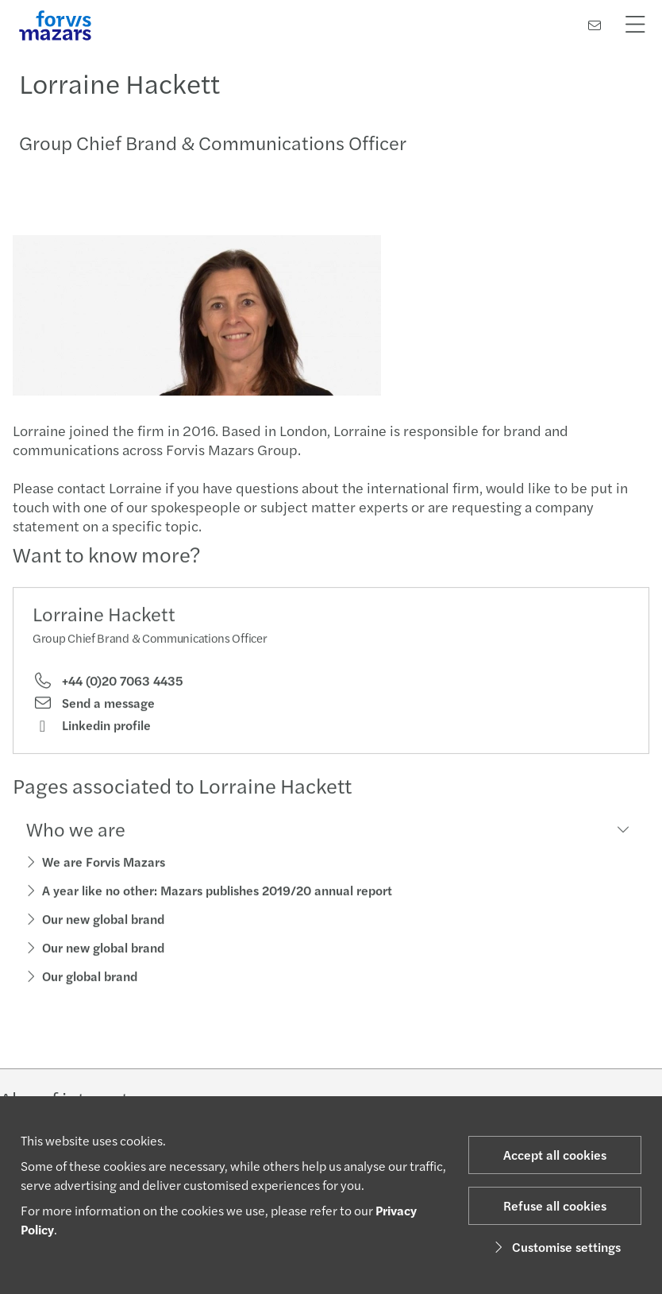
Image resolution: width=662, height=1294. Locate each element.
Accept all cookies (554, 1154)
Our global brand (89, 980)
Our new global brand (103, 923)
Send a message (94, 708)
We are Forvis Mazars (103, 866)
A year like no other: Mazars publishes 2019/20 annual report (217, 895)
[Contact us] (594, 25)
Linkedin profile (92, 730)
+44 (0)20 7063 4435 (108, 684)
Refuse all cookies (554, 1205)
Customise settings (555, 1247)
